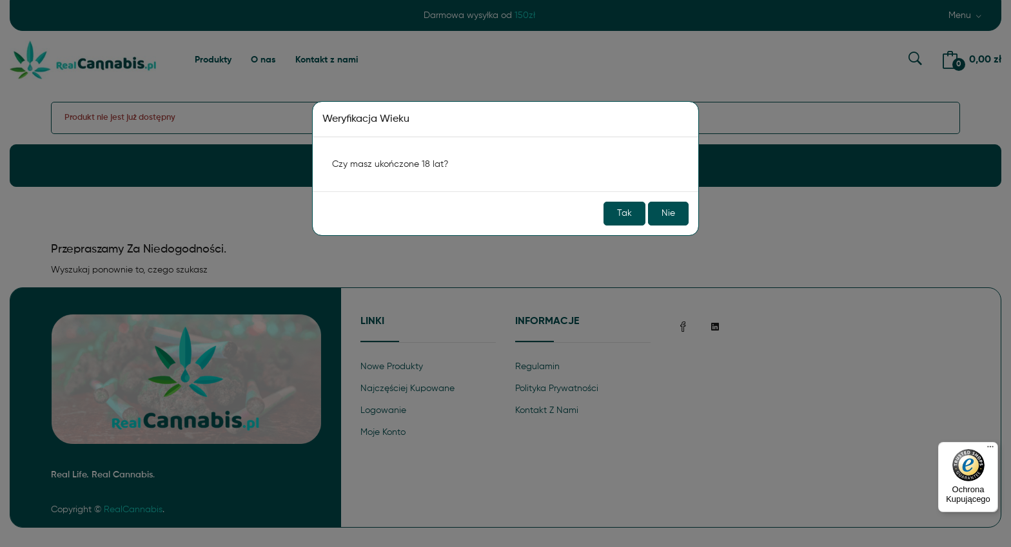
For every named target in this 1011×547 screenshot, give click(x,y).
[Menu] (990, 449)
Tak (624, 213)
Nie (668, 213)
